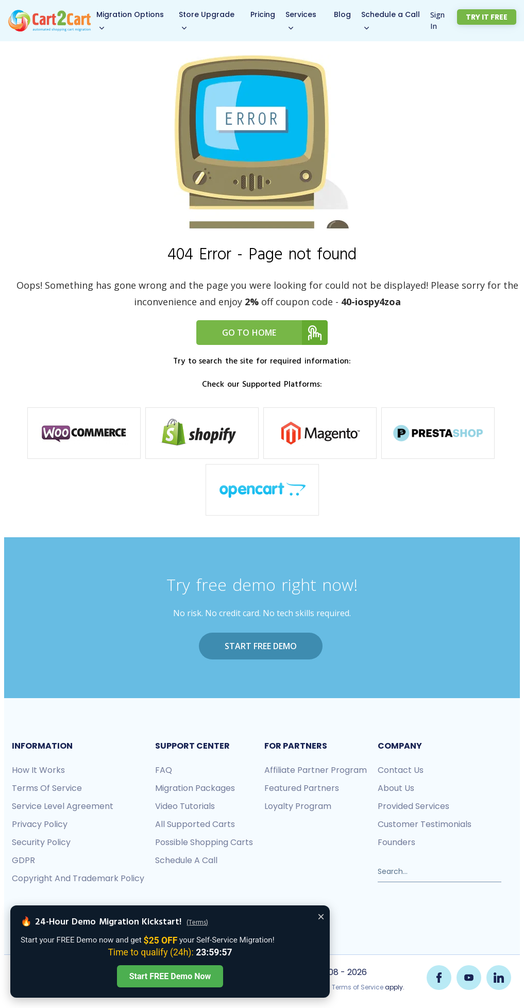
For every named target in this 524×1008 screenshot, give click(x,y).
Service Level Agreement (62, 806)
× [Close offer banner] (321, 916)
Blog (349, 14)
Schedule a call (186, 860)
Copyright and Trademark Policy (78, 878)
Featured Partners (301, 788)
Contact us (401, 769)
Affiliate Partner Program (315, 769)
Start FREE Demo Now (170, 976)
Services (306, 14)
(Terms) (197, 923)
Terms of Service (47, 788)
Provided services (413, 806)
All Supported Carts (195, 824)
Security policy (41, 842)
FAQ (163, 769)
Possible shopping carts (204, 842)
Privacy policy (39, 824)
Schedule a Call (397, 14)
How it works (38, 769)
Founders (396, 842)
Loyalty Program (297, 806)
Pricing (268, 14)
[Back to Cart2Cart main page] (50, 15)
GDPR (23, 860)
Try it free (492, 17)
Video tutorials (185, 806)
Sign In (446, 20)
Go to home (275, 332)
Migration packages (195, 788)
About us (396, 788)
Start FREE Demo (261, 646)
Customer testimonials (424, 824)
